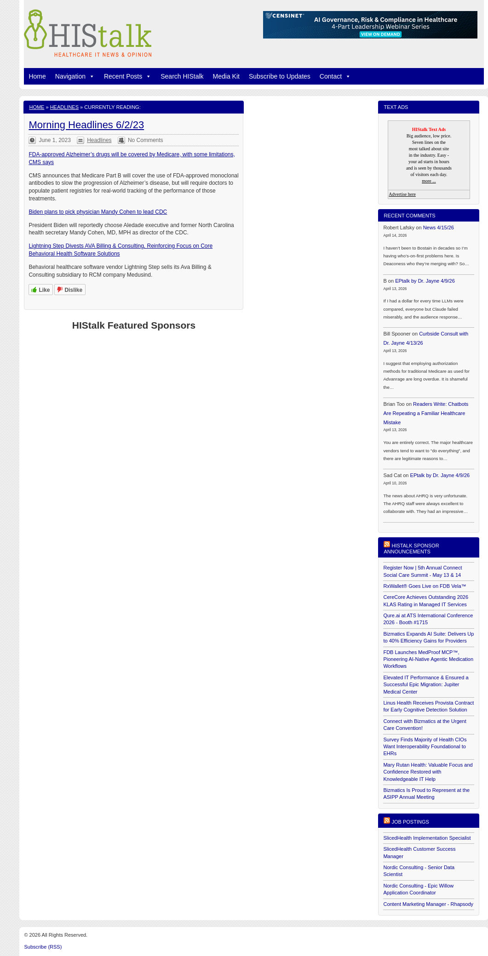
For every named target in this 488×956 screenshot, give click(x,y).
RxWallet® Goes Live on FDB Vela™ (424, 586)
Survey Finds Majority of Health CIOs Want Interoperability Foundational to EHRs (424, 747)
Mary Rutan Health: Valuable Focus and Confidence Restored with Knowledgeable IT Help (427, 772)
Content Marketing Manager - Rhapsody (428, 904)
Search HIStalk (182, 76)
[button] (90, 76)
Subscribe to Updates (279, 76)
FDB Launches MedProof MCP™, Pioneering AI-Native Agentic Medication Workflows (428, 659)
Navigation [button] (75, 76)
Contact (335, 76)
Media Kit (226, 76)
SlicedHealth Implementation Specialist (427, 838)
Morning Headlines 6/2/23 (86, 125)
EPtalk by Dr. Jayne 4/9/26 (425, 281)
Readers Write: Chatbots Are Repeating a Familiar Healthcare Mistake (425, 413)
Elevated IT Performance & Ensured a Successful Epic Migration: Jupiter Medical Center (425, 684)
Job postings (410, 822)
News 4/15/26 (438, 227)
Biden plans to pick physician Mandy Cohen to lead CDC (98, 212)
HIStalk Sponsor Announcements (411, 548)
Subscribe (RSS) (43, 947)
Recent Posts (127, 76)
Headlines (64, 107)
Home (37, 76)
